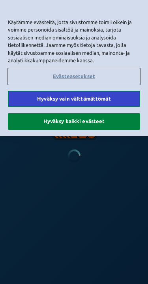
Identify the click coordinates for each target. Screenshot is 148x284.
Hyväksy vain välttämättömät (74, 97)
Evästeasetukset (74, 75)
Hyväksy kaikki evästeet (74, 120)
